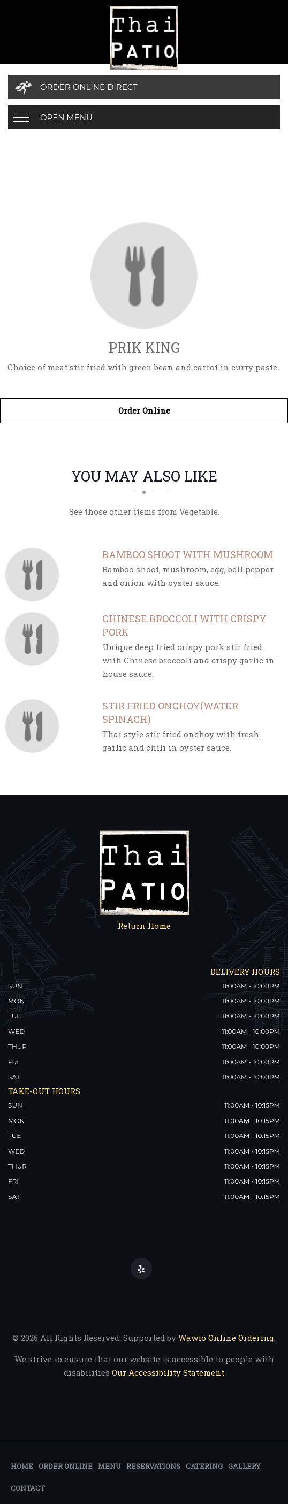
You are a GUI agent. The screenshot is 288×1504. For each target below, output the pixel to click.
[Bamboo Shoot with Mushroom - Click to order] (34, 574)
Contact (28, 1488)
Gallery (244, 1466)
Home (22, 1466)
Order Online (144, 410)
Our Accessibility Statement (167, 1372)
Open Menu (66, 117)
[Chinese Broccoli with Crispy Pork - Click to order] (34, 639)
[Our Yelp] (141, 1268)
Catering (204, 1466)
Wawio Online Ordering (226, 1337)
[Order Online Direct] (144, 87)
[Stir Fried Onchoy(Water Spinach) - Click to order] (34, 726)
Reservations (153, 1466)
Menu (109, 1466)
